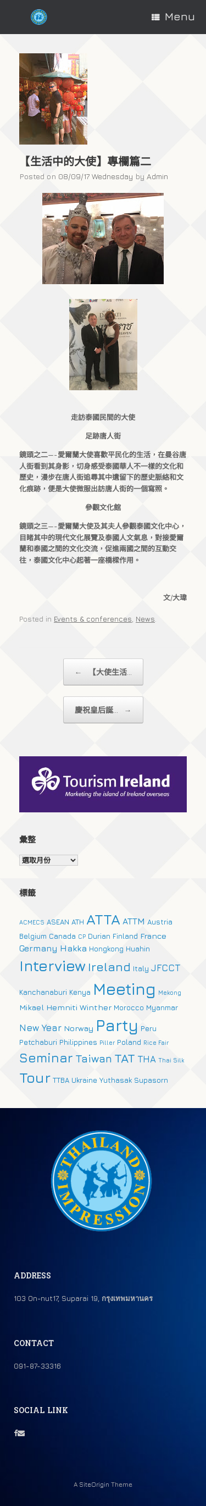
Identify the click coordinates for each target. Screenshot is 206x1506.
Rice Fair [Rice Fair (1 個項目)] (156, 1042)
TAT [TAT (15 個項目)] (124, 1058)
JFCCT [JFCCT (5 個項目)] (165, 967)
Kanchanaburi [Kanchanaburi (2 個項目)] (43, 992)
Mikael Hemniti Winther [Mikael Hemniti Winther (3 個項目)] (65, 1007)
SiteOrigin (94, 1484)
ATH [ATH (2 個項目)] (77, 921)
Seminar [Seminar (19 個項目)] (46, 1057)
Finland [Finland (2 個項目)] (125, 936)
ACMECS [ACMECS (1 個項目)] (31, 922)
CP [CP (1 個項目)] (82, 936)
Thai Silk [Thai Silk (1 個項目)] (171, 1060)
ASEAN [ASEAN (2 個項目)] (58, 921)
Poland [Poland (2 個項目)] (129, 1042)
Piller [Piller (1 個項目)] (107, 1042)
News (145, 618)
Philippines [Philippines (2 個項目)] (78, 1042)
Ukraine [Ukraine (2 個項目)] (84, 1080)
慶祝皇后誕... (103, 710)
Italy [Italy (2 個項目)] (141, 968)
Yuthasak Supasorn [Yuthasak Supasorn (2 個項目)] (133, 1080)
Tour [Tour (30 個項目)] (35, 1077)
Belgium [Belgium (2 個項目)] (33, 936)
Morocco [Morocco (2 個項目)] (129, 1007)
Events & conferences (93, 618)
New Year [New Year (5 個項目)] (40, 1027)
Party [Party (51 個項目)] (117, 1025)
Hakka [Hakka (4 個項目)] (73, 948)
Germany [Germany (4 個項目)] (38, 948)
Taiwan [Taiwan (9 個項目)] (93, 1058)
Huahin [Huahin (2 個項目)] (138, 948)
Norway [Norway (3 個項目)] (78, 1028)
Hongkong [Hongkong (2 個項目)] (106, 948)
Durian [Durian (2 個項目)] (99, 936)
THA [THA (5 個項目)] (146, 1059)
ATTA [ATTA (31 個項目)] (103, 919)
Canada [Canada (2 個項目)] (62, 936)
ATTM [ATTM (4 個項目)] (134, 921)
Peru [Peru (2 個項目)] (149, 1028)
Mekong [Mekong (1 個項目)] (169, 992)
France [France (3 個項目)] (153, 935)
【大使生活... (103, 672)
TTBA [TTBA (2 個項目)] (61, 1080)
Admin (157, 176)
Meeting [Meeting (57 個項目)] (124, 988)
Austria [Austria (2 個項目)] (159, 921)
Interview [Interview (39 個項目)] (52, 966)
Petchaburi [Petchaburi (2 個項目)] (38, 1042)
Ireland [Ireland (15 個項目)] (109, 967)
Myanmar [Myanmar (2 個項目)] (162, 1007)
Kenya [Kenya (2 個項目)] (80, 992)
